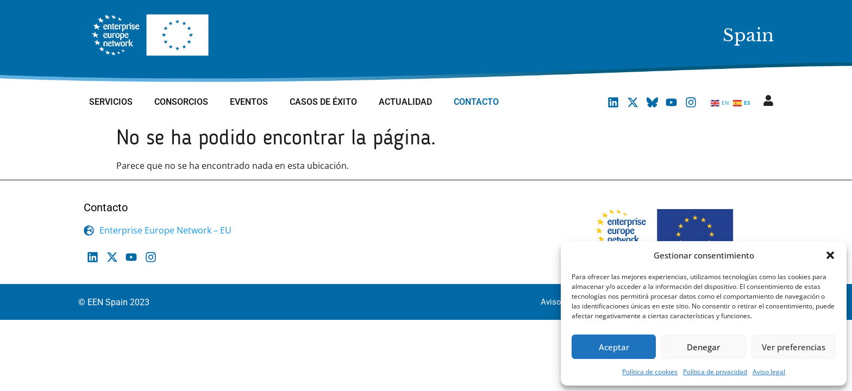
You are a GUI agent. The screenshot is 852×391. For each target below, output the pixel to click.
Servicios (111, 102)
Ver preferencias (793, 347)
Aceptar (614, 347)
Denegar (703, 347)
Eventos (249, 102)
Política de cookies (650, 371)
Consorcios (181, 102)
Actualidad (405, 102)
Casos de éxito (323, 102)
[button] (830, 255)
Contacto (476, 102)
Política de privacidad (715, 371)
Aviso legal (769, 371)
